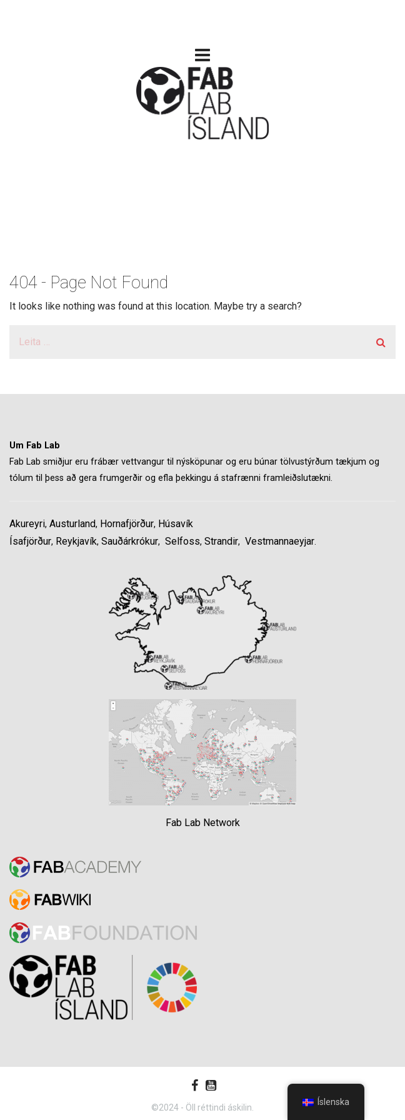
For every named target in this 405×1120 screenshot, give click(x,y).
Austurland (72, 524)
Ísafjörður (30, 541)
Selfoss (182, 541)
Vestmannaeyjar (279, 541)
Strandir (221, 541)
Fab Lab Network (203, 823)
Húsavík (175, 524)
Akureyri (27, 524)
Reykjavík (76, 541)
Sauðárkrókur (129, 541)
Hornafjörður (127, 524)
